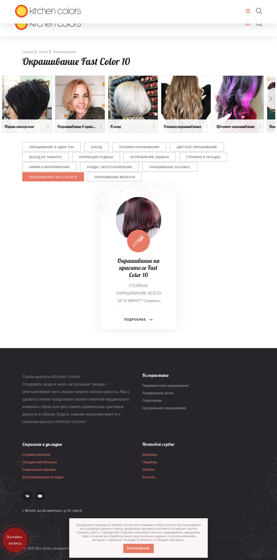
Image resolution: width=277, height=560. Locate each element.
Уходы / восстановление (109, 167)
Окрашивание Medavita (115, 177)
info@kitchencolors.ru (43, 5)
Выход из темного (45, 157)
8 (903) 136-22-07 (90, 5)
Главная (28, 52)
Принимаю (138, 548)
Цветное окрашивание (196, 147)
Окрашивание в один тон (51, 147)
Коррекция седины (96, 157)
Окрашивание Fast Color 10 (53, 177)
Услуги (43, 52)
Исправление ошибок (149, 157)
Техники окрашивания (139, 147)
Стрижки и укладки (203, 157)
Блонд (96, 147)
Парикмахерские (64, 52)
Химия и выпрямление (49, 167)
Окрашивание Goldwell (170, 167)
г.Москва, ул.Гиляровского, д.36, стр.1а (150, 5)
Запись (254, 5)
